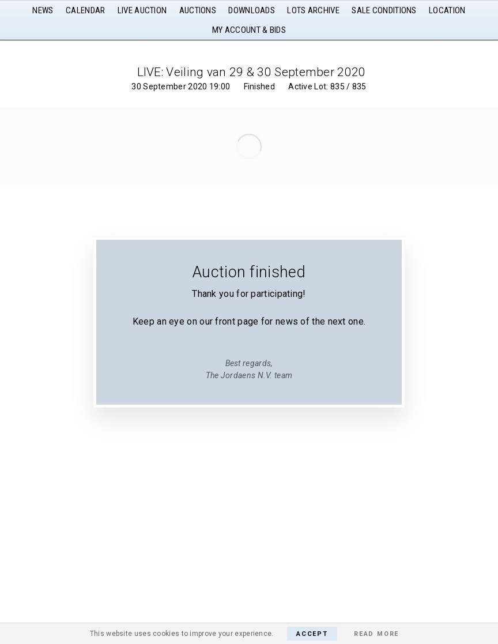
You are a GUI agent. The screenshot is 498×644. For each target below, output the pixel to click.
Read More (376, 634)
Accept (312, 634)
